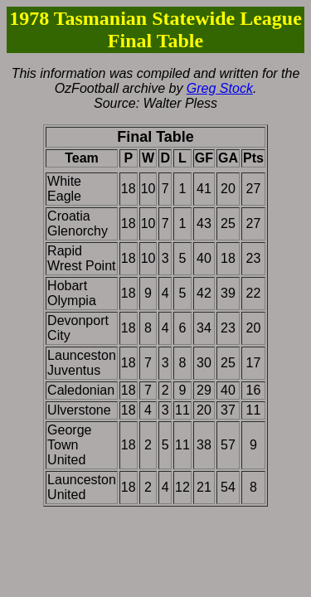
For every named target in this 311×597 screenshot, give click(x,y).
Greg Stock (220, 88)
